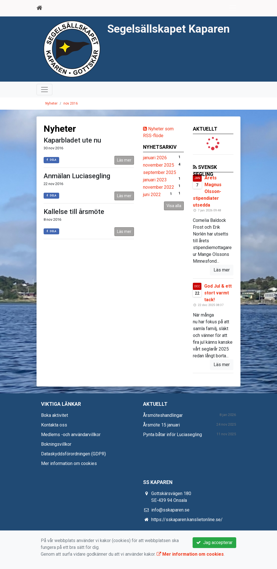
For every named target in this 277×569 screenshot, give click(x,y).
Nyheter (51, 103)
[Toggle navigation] (232, 8)
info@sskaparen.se (170, 510)
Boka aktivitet (54, 415)
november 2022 (158, 187)
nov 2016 (70, 103)
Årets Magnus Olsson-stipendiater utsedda (207, 191)
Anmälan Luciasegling (77, 176)
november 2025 (158, 165)
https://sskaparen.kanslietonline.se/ (187, 519)
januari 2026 (155, 157)
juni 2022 (152, 194)
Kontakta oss (54, 425)
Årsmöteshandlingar (163, 415)
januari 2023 (155, 179)
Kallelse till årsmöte (74, 212)
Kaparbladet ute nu (72, 140)
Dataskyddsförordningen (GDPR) (73, 454)
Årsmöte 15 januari (161, 425)
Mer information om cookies (69, 463)
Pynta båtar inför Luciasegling (172, 434)
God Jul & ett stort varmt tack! (218, 292)
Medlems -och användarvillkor (71, 434)
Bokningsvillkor (56, 444)
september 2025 (159, 172)
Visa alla (174, 205)
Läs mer (124, 160)
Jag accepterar (214, 542)
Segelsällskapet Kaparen (168, 28)
